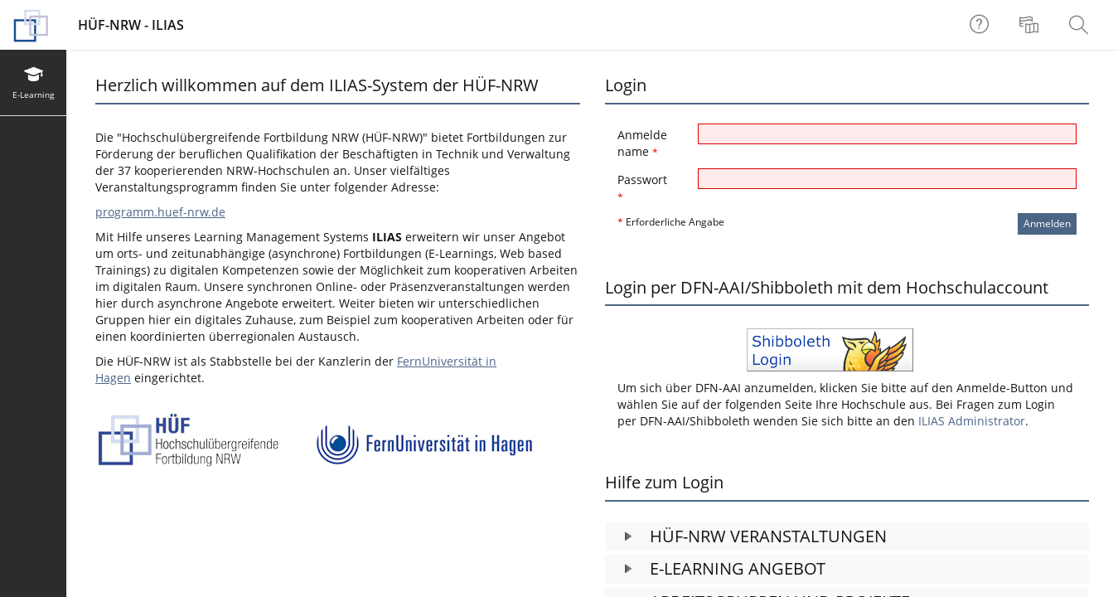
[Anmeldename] (887, 134)
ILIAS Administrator (971, 421)
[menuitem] (1031, 25)
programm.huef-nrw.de (160, 212)
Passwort (642, 188)
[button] (847, 536)
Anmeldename (642, 143)
